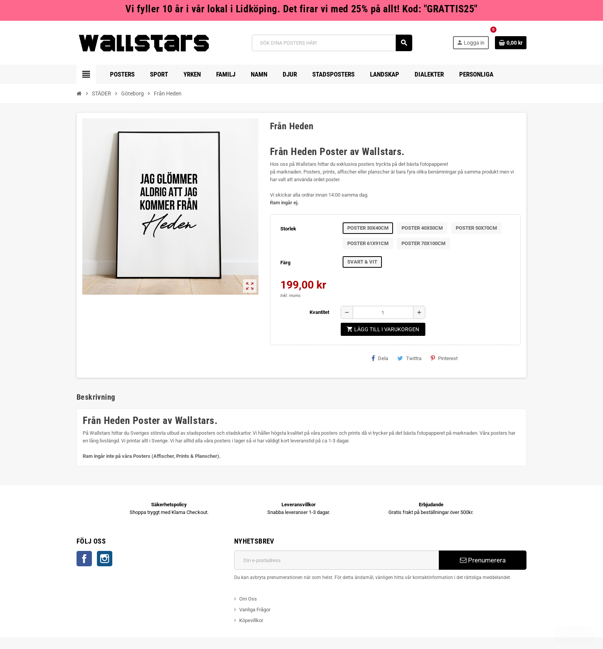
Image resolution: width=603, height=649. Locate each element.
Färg (285, 262)
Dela (379, 358)
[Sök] (332, 43)
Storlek (288, 229)
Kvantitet (319, 312)
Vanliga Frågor (254, 609)
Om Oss (248, 599)
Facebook (84, 558)
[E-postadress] (336, 560)
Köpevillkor (251, 620)
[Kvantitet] (383, 312)
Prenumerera (483, 560)
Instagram (104, 558)
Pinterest (444, 358)
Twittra (409, 358)
